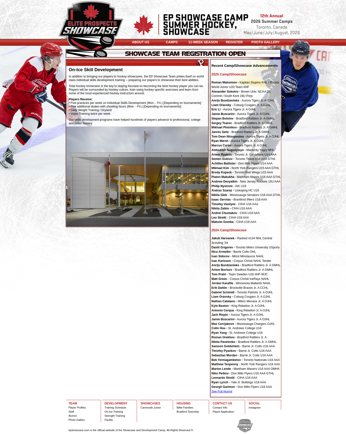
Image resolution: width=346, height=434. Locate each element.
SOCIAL (254, 403)
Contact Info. (220, 407)
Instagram (255, 407)
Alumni (72, 415)
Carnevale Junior (151, 407)
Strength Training (115, 415)
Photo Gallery (76, 419)
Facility (109, 419)
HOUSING (184, 403)
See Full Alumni (221, 391)
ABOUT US (140, 42)
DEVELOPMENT (116, 403)
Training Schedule (115, 407)
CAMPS (172, 42)
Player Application (223, 411)
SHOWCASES (150, 403)
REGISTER (234, 42)
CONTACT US (222, 403)
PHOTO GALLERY (265, 42)
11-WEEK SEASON (203, 42)
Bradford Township (188, 411)
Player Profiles (77, 407)
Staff (71, 411)
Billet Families (185, 407)
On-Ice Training (114, 411)
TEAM (72, 403)
